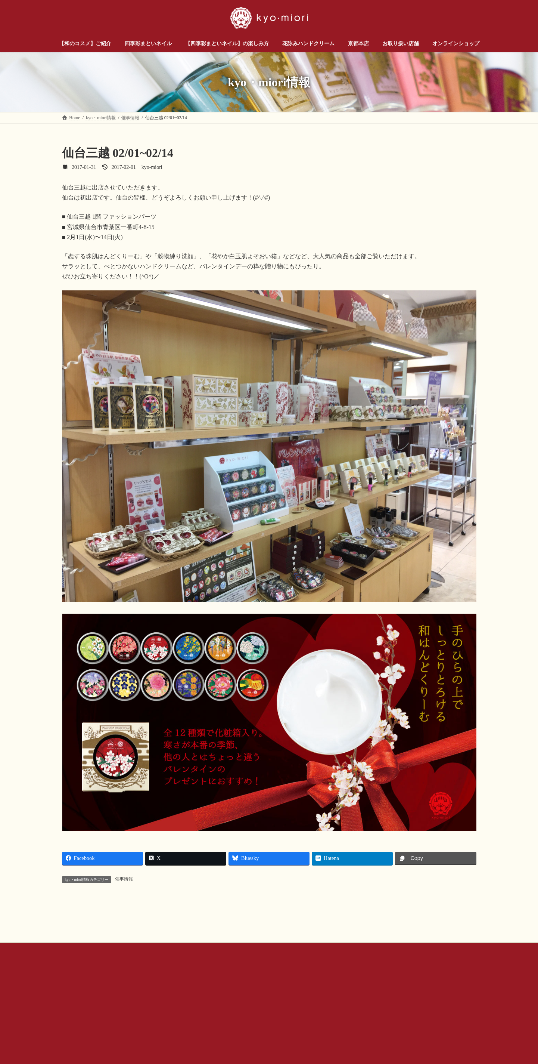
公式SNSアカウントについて (254, 1034)
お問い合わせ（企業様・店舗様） (144, 1034)
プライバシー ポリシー (321, 1034)
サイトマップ (372, 1034)
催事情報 (124, 879)
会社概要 (202, 1034)
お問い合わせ (82, 1034)
